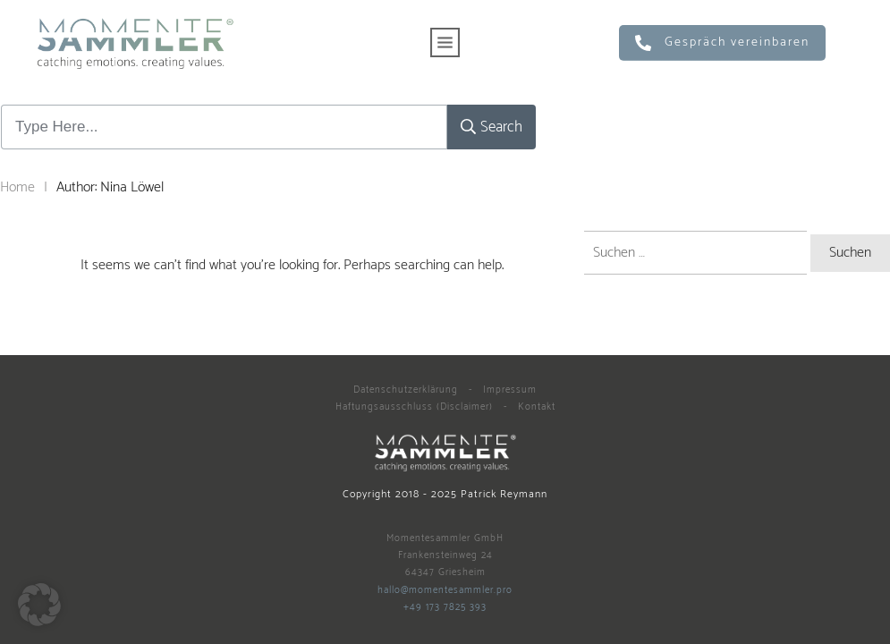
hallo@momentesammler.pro (445, 590)
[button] (39, 604)
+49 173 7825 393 (445, 607)
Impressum (510, 390)
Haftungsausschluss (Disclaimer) (414, 407)
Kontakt (536, 407)
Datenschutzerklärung (405, 390)
